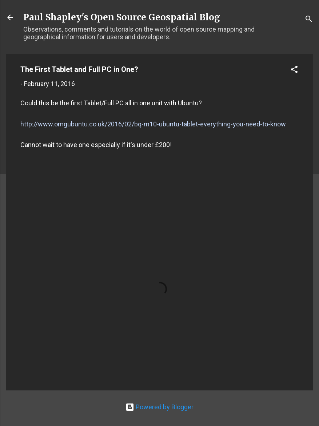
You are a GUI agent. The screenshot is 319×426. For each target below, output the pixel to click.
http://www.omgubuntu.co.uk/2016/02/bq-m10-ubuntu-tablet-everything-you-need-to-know (153, 124)
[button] (294, 70)
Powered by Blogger (159, 407)
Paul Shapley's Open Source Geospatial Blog (121, 17)
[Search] (308, 20)
